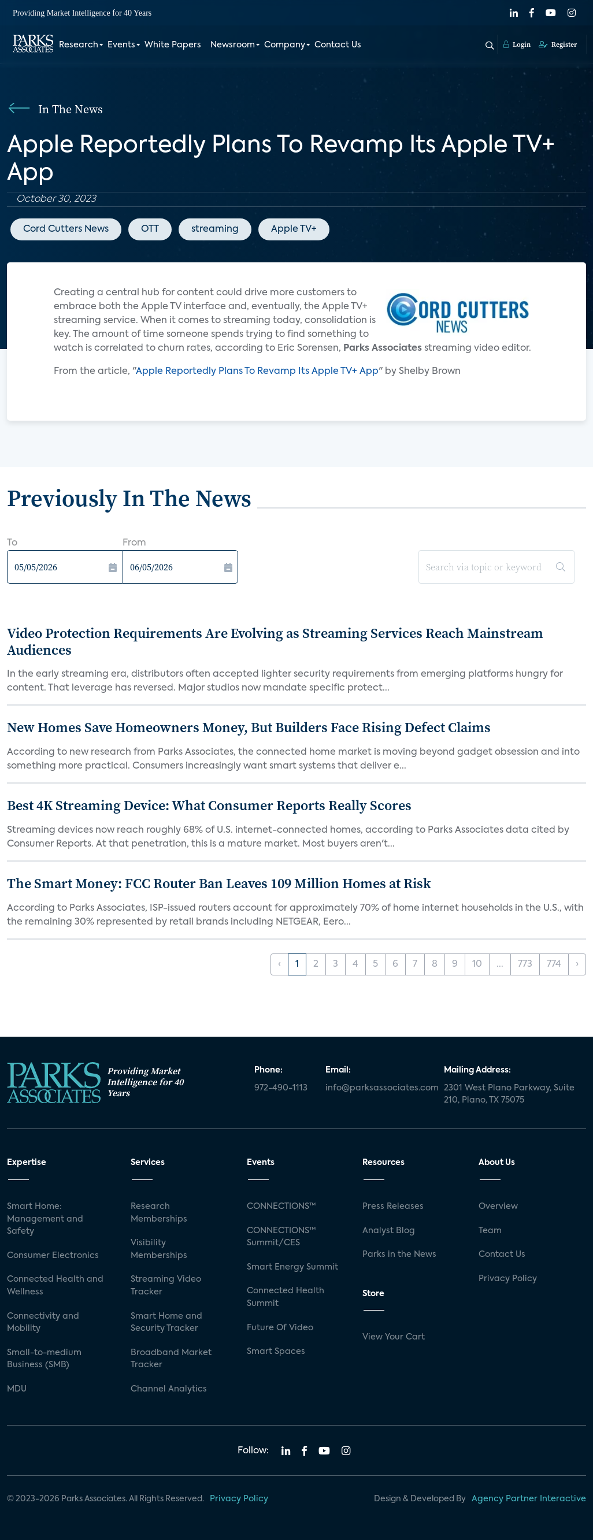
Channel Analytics (169, 1389)
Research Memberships (159, 1213)
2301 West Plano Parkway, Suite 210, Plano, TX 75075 (509, 1094)
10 (477, 964)
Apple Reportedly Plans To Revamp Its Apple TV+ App (257, 371)
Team (490, 1231)
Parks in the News (399, 1254)
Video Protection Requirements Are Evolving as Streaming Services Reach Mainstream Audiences (275, 641)
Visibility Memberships (159, 1249)
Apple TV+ (294, 229)
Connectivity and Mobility (43, 1322)
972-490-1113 (280, 1088)
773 (525, 964)
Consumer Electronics (53, 1256)
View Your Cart (393, 1337)
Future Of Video (280, 1328)
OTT (150, 229)
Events (121, 45)
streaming (215, 229)
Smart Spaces (276, 1352)
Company (284, 45)
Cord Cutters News (66, 229)
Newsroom (232, 45)
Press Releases (393, 1207)
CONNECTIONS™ (281, 1207)
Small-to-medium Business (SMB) (44, 1359)
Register (558, 44)
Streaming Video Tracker (166, 1285)
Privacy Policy (508, 1279)
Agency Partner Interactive (529, 1499)
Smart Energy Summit (292, 1267)
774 (554, 964)
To (12, 543)
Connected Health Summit (285, 1297)
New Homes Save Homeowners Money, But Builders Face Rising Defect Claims (249, 727)
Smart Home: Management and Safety (45, 1219)
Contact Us (337, 45)
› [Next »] (577, 964)
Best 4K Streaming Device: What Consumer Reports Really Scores (209, 805)
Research (78, 45)
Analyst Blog (388, 1231)
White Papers (172, 45)
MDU (17, 1389)
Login (517, 44)
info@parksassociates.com (377, 1088)
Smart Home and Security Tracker (166, 1322)
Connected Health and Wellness (55, 1285)
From (134, 543)
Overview (498, 1207)
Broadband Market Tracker (171, 1359)
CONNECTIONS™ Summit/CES (281, 1237)
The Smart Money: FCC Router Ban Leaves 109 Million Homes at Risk (219, 883)
